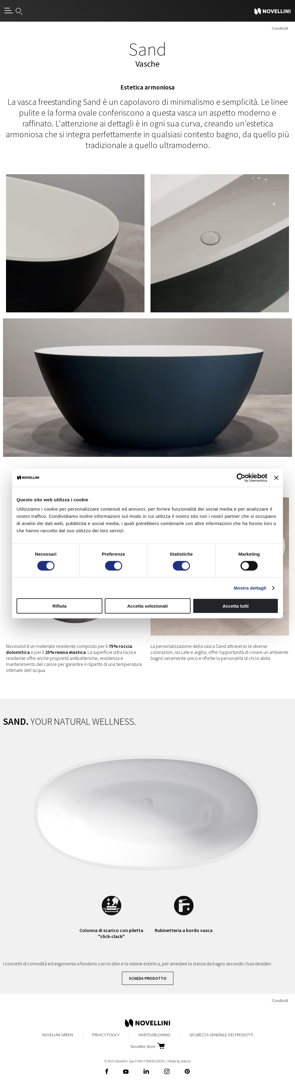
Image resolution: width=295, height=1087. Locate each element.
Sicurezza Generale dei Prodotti (221, 1034)
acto (186, 1061)
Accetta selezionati (147, 606)
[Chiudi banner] (276, 477)
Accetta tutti (235, 606)
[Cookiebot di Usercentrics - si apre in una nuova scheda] (241, 477)
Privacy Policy (106, 1034)
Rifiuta (59, 606)
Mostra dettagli (250, 587)
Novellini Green (57, 1034)
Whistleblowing (154, 1034)
